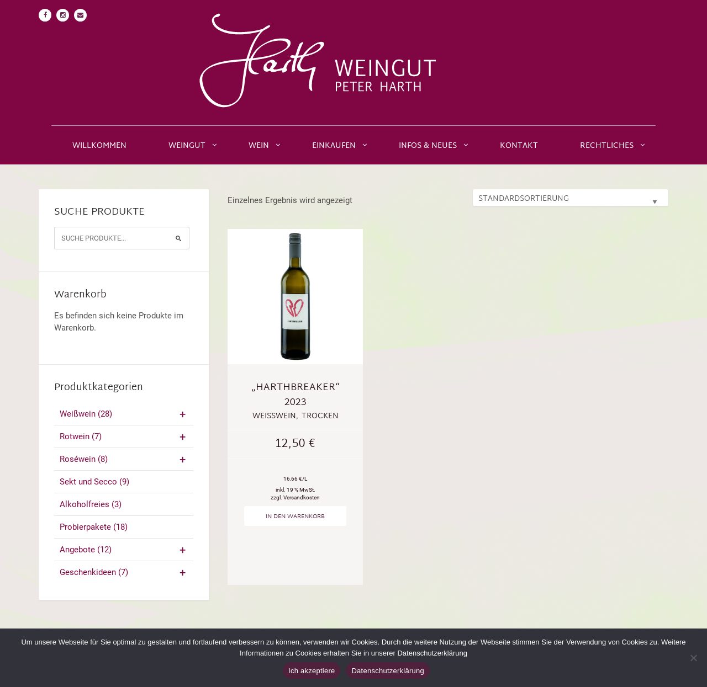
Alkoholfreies (91, 504)
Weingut (186, 146)
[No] (693, 657)
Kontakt (519, 146)
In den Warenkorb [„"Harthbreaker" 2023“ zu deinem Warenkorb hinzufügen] (295, 516)
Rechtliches (607, 146)
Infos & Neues (428, 146)
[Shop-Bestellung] (570, 197)
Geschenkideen (124, 572)
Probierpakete (94, 527)
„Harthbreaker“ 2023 (295, 395)
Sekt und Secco (94, 482)
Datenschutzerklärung (387, 671)
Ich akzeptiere (311, 671)
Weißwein (124, 413)
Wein (259, 146)
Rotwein (124, 436)
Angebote (124, 549)
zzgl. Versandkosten (295, 497)
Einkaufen (334, 146)
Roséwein (124, 459)
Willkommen (99, 146)
